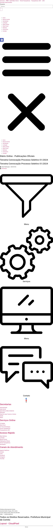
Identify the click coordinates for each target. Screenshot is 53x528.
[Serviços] (26, 279)
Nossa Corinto (6, 19)
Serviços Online (7, 420)
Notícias (5, 27)
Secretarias (5, 21)
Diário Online (6, 24)
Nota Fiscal (5, 26)
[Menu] (26, 222)
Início (4, 17)
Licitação (5, 22)
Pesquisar (2, 4)
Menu (26, 224)
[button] (26, 85)
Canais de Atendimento (11, 447)
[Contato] (26, 393)
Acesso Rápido (7, 433)
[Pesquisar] (1, 9)
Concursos (5, 29)
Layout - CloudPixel (9, 523)
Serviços (26, 281)
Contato (5, 31)
